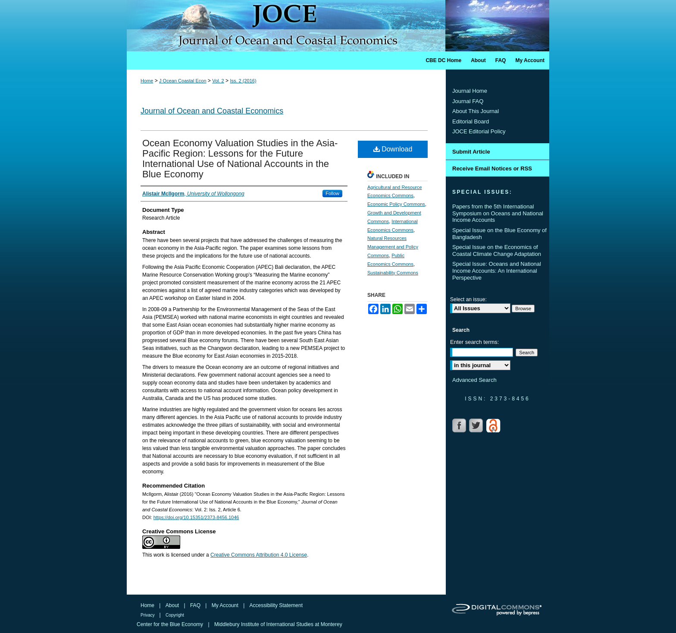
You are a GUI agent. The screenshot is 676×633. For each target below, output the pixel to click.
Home (147, 80)
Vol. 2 (218, 80)
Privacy (148, 615)
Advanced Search (474, 380)
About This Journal (475, 111)
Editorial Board (470, 121)
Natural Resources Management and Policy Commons (392, 247)
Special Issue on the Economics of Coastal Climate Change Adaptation (496, 250)
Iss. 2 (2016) (243, 80)
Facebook (460, 425)
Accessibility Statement (276, 605)
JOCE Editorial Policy (479, 131)
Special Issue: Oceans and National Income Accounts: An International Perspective (496, 270)
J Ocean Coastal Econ (182, 80)
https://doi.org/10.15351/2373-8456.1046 (196, 517)
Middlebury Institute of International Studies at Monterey (278, 624)
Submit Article (471, 151)
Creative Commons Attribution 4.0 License (258, 555)
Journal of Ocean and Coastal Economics (212, 111)
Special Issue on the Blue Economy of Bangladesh (499, 233)
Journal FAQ (467, 101)
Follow (332, 193)
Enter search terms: (474, 342)
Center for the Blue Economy (170, 624)
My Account (226, 605)
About (173, 605)
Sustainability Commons (392, 272)
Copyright (175, 615)
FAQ (196, 605)
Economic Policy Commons (396, 204)
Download (393, 149)
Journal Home (469, 91)
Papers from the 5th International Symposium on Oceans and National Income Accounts (497, 213)
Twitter (477, 425)
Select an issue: (468, 299)
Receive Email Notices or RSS (492, 168)
